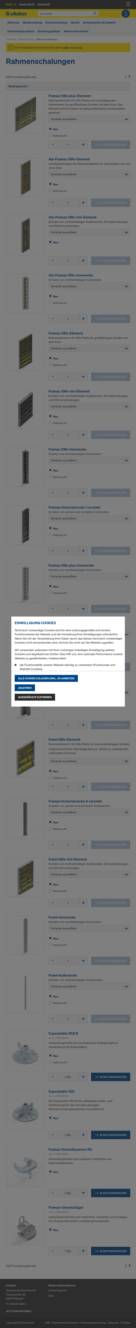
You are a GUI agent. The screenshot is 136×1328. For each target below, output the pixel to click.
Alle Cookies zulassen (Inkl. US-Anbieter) (46, 678)
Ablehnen (25, 687)
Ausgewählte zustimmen (35, 697)
